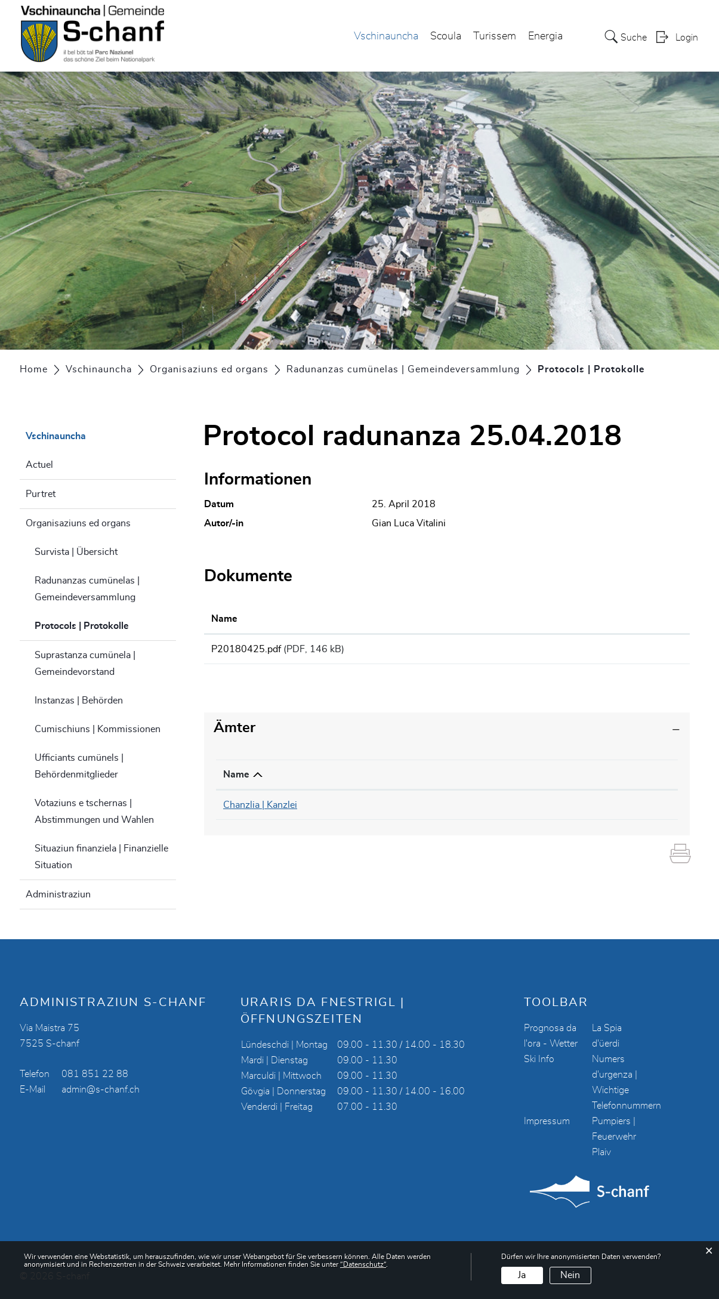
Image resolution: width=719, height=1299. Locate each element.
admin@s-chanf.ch (100, 1089)
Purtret (40, 494)
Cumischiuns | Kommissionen (98, 729)
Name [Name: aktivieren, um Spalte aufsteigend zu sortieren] (224, 619)
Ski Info (539, 1059)
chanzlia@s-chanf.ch (555, 809)
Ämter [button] (234, 732)
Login (686, 37)
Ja (522, 1275)
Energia (545, 36)
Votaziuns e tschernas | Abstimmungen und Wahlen (94, 811)
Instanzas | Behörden (79, 700)
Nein (570, 1275)
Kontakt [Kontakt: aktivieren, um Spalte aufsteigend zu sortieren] (528, 778)
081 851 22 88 (94, 1074)
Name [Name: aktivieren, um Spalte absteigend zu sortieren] (236, 778)
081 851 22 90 (406, 809)
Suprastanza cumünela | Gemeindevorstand (85, 663)
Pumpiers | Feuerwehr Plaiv (614, 1136)
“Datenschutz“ (363, 1264)
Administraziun (58, 894)
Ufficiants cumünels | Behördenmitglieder (79, 766)
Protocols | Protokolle (106, 624)
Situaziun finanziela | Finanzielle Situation (101, 857)
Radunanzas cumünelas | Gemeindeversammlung (87, 589)
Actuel (39, 465)
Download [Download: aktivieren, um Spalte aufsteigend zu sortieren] (573, 619)
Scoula (445, 36)
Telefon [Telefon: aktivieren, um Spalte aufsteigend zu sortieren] (389, 778)
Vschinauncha (386, 36)
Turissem (494, 36)
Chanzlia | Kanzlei (260, 809)
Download (616, 651)
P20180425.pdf (246, 649)
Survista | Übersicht (76, 552)
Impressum (547, 1121)
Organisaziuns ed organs (78, 523)
